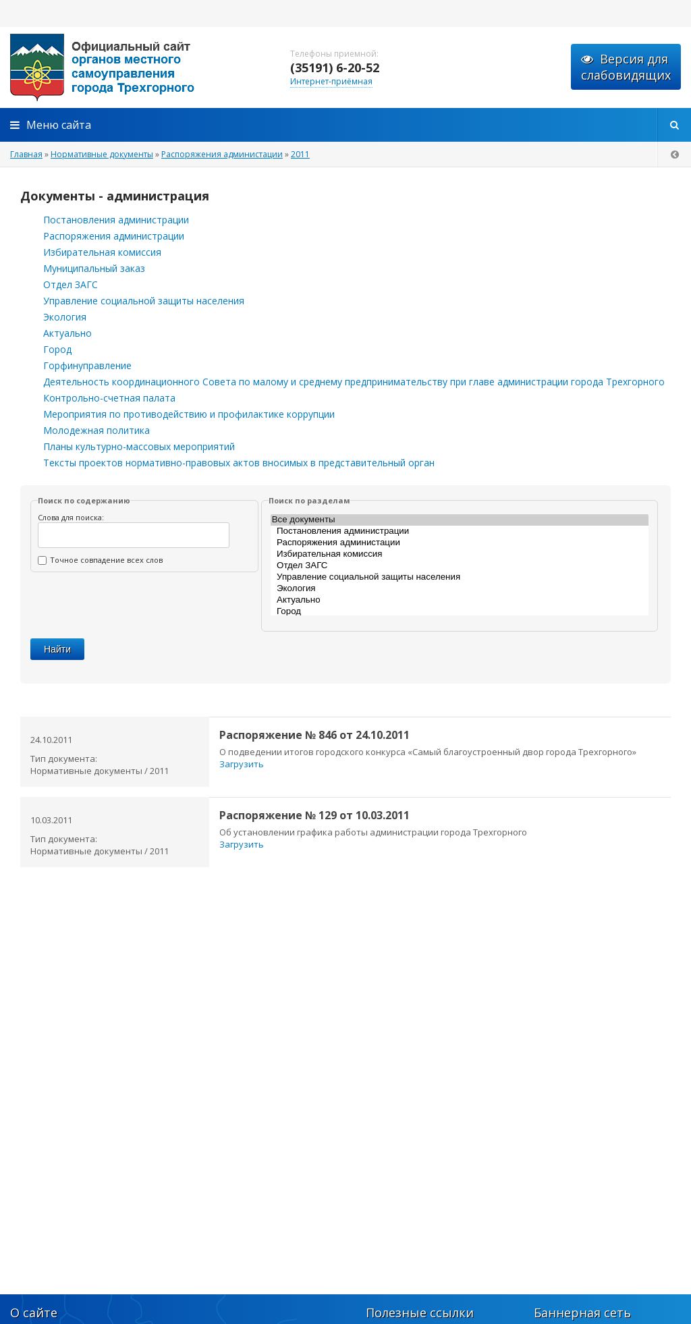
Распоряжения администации (459, 543)
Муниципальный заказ (94, 268)
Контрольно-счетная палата (109, 397)
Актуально (67, 333)
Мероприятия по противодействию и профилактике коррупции (189, 414)
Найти (57, 649)
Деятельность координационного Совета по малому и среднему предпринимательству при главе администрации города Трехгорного (354, 381)
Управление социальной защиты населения (143, 300)
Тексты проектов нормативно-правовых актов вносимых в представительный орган (239, 462)
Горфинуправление (87, 365)
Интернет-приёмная (331, 81)
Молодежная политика (96, 430)
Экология (64, 316)
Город (57, 349)
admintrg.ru (135, 67)
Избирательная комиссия (102, 252)
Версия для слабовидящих (626, 67)
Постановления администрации (116, 219)
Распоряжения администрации (113, 235)
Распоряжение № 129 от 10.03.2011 (314, 815)
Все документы (459, 520)
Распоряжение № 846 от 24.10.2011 (314, 734)
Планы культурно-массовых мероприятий (139, 446)
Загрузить (241, 764)
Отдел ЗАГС (70, 284)
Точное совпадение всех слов (100, 560)
